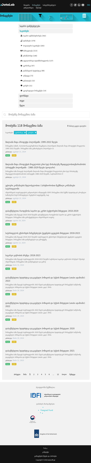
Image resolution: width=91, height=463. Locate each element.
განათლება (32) (27, 80)
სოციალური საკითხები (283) (32, 45)
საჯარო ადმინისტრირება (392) (33, 35)
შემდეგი (72, 374)
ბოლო (64, 374)
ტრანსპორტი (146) (28, 55)
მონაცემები (36, 5)
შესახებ (38, 7)
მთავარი (27, 5)
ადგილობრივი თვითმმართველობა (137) (36, 60)
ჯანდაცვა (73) (26, 75)
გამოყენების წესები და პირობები (45, 456)
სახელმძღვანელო (49, 5)
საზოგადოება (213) (28, 50)
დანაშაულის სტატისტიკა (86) (32, 70)
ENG (88, 5)
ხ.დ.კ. (45, 448)
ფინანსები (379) (27, 40)
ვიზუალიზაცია (29, 7)
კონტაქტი (45, 452)
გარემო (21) (26, 85)
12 (58, 374)
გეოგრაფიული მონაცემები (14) (33, 90)
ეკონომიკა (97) (27, 65)
